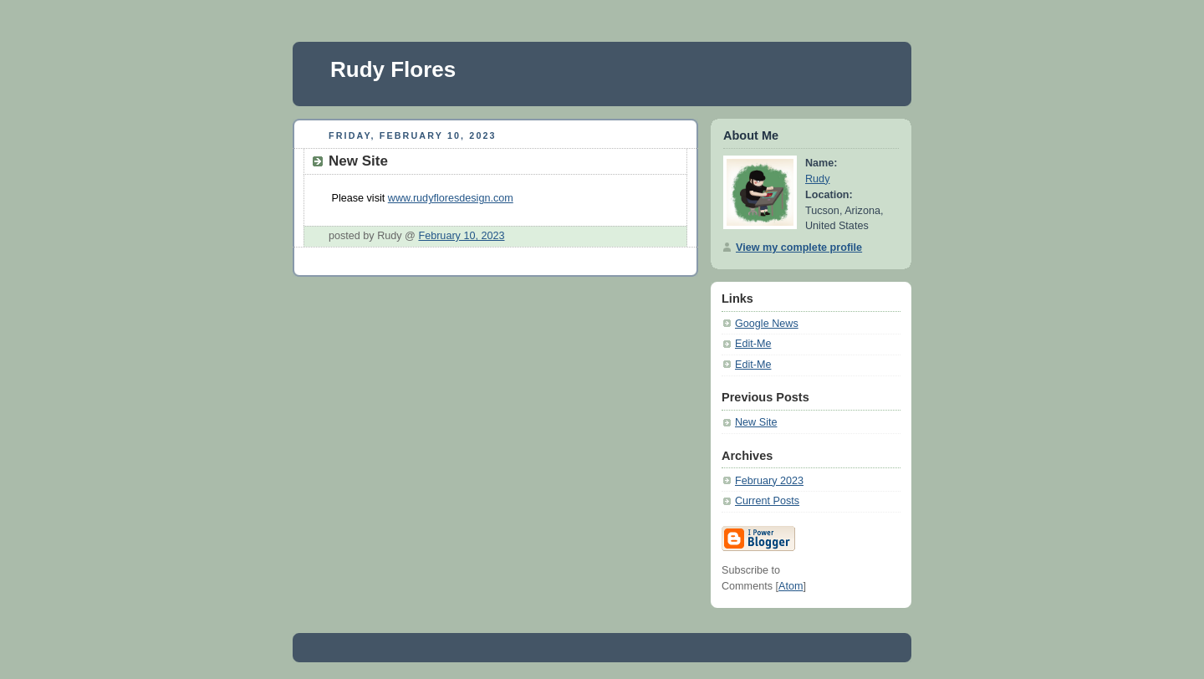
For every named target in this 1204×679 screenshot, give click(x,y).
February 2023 (769, 481)
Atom (790, 586)
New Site (756, 422)
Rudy (817, 179)
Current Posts (767, 501)
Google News (766, 323)
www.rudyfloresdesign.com (450, 198)
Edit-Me (753, 344)
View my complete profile (799, 247)
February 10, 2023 (461, 236)
